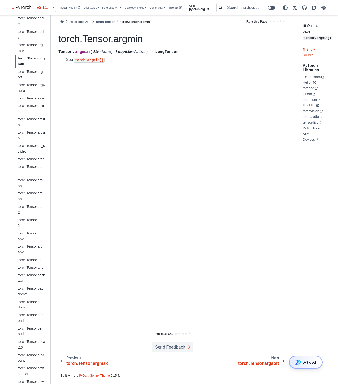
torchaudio (311, 117)
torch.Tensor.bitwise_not (31, 371)
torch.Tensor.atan (31, 159)
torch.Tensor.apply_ (31, 34)
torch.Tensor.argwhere (31, 88)
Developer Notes (134, 7)
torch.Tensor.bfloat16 (31, 344)
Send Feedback (170, 346)
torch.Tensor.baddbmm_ (30, 304)
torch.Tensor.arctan (30, 183)
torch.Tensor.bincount (31, 358)
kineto (307, 94)
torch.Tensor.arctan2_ (30, 249)
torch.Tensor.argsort (31, 74)
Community (156, 7)
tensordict (310, 122)
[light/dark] (285, 8)
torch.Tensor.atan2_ (31, 222)
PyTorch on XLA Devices (311, 134)
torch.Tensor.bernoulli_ (31, 331)
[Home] (62, 21)
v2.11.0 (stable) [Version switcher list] (46, 8)
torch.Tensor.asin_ (31, 108)
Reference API (110, 7)
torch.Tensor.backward (31, 278)
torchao (308, 88)
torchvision (311, 111)
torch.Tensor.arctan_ (30, 196)
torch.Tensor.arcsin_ (31, 135)
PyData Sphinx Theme (94, 375)
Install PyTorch (70, 7)
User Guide (90, 7)
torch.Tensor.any (30, 267)
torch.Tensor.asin (31, 98)
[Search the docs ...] (251, 7)
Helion (308, 82)
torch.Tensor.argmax (30, 47)
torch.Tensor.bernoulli (31, 318)
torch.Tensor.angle (31, 21)
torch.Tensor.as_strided (31, 148)
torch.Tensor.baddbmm (30, 291)
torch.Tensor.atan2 (31, 209)
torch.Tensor (105, 21)
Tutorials (175, 7)
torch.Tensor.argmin (31, 61)
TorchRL (309, 105)
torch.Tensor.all (29, 260)
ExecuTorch (312, 77)
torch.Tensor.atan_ (31, 169)
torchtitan (310, 100)
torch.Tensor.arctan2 (30, 236)
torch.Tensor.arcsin (31, 122)
